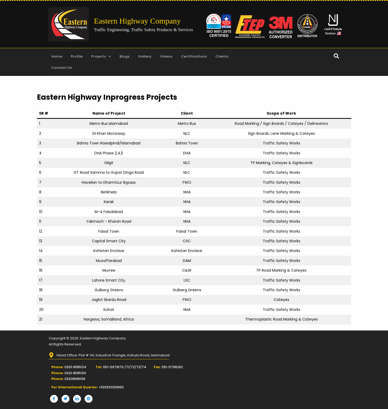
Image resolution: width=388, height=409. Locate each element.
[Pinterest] (88, 399)
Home (56, 56)
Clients (221, 56)
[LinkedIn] (77, 399)
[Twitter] (65, 399)
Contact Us (61, 67)
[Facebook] (54, 399)
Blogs (124, 56)
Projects (101, 56)
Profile (77, 56)
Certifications (194, 56)
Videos (166, 56)
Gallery (144, 56)
